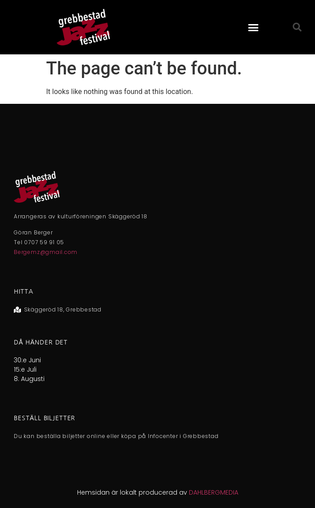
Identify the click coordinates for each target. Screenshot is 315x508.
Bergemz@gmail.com (46, 252)
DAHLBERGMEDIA (213, 492)
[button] (253, 27)
